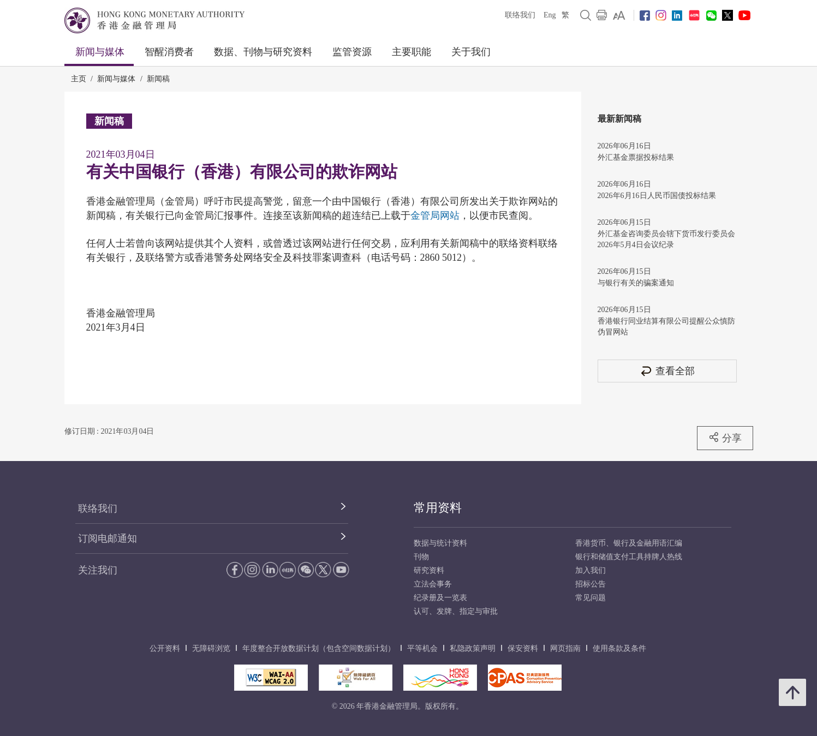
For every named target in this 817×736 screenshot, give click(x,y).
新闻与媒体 (99, 51)
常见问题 (590, 598)
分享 (725, 438)
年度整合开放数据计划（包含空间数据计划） (318, 648)
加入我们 (590, 570)
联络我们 (520, 15)
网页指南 (565, 648)
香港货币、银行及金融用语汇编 (628, 543)
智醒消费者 (169, 51)
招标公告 (590, 584)
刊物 (421, 557)
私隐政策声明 (473, 648)
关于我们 (471, 51)
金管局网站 (435, 215)
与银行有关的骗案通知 (636, 283)
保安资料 (523, 648)
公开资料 (165, 648)
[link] (619, 15)
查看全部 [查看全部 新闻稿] (667, 370)
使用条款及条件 (619, 648)
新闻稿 (158, 79)
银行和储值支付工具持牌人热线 (628, 557)
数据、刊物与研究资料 (263, 51)
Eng (550, 15)
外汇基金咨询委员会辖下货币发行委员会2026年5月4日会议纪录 (666, 239)
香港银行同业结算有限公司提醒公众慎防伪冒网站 (666, 326)
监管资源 (352, 51)
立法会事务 (433, 584)
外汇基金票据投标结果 (636, 157)
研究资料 (429, 570)
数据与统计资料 (440, 543)
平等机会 (422, 648)
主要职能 (411, 51)
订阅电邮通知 (107, 538)
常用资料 (438, 507)
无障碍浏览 (211, 648)
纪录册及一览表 (440, 598)
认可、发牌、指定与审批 (456, 611)
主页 (78, 79)
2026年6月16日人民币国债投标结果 (657, 196)
